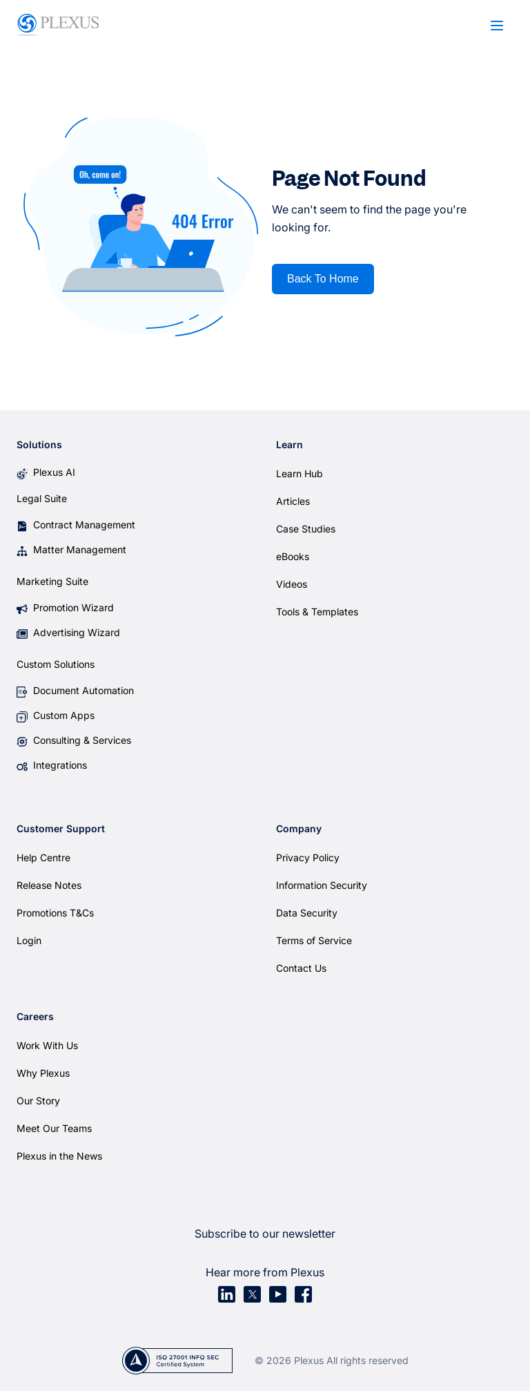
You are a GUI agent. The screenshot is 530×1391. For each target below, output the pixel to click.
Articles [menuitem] (293, 501)
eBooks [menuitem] (292, 556)
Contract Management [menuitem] (84, 524)
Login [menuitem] (29, 940)
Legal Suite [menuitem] (42, 498)
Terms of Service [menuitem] (314, 940)
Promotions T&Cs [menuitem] (55, 913)
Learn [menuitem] (289, 444)
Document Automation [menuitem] (83, 690)
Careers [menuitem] (35, 1016)
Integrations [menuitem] (60, 765)
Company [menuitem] (299, 828)
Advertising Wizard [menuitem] (76, 632)
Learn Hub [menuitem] (299, 473)
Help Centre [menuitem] (43, 857)
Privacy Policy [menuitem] (308, 857)
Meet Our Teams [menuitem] (54, 1128)
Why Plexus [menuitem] (43, 1073)
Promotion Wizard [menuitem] (73, 607)
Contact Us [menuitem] (301, 968)
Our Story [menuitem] (38, 1100)
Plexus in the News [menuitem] (59, 1156)
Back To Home (323, 279)
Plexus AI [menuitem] (54, 472)
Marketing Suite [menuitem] (52, 581)
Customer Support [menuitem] (61, 828)
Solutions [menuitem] (39, 444)
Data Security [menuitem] (306, 913)
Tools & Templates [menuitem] (317, 611)
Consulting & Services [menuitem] (82, 740)
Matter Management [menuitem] (79, 549)
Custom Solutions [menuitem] (56, 664)
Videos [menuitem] (291, 584)
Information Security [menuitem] (321, 885)
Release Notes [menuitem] (49, 885)
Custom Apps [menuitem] (64, 715)
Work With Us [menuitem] (47, 1045)
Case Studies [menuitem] (305, 529)
